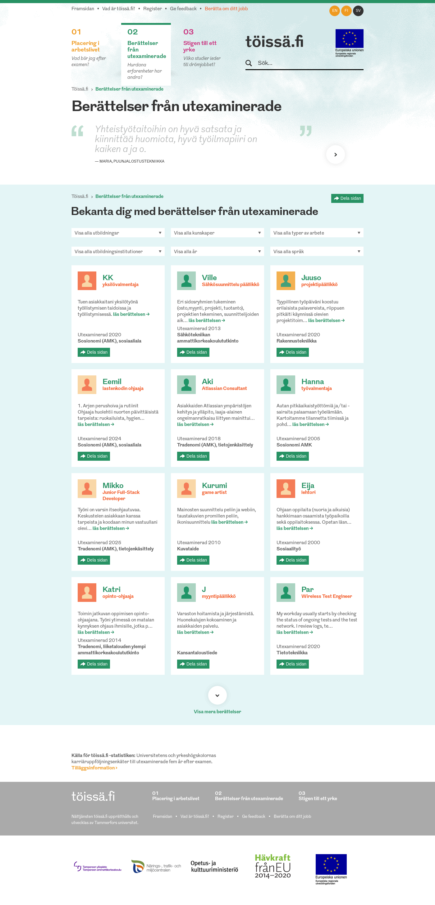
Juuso (311, 278)
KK (108, 278)
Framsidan (82, 9)
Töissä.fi (79, 89)
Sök (251, 63)
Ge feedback (183, 9)
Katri (112, 590)
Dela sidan (351, 198)
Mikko (113, 486)
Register (152, 9)
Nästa (336, 154)
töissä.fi (274, 43)
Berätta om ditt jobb (226, 9)
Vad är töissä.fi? (118, 9)
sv (358, 11)
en (334, 11)
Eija (307, 486)
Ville (209, 278)
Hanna (312, 382)
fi (346, 11)
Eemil (112, 382)
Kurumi (214, 486)
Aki (207, 382)
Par (307, 590)
